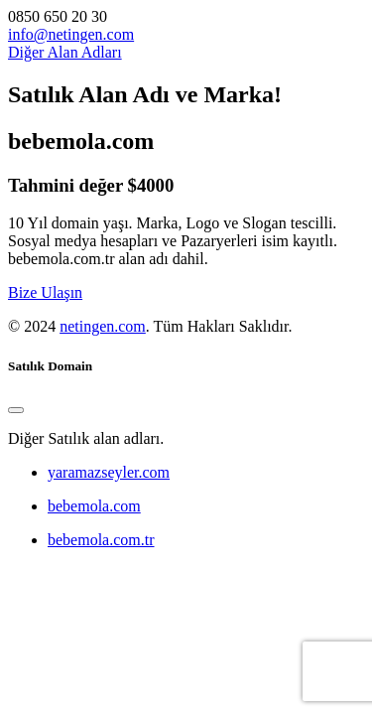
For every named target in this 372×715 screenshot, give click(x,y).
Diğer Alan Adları (65, 52)
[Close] (16, 410)
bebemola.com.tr (101, 539)
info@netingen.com (71, 34)
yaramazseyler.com (109, 472)
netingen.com (103, 326)
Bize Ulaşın (45, 292)
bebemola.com (94, 506)
